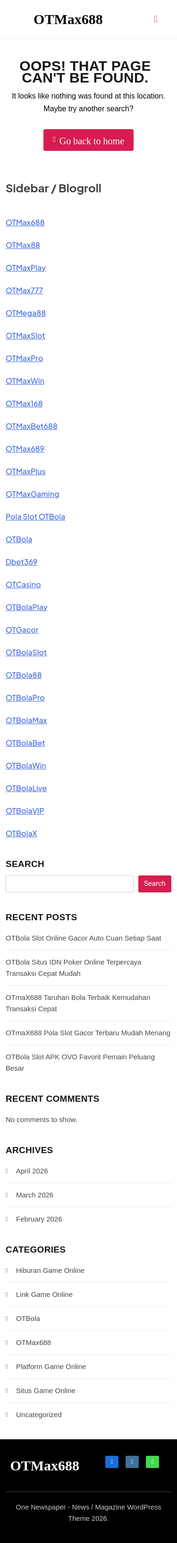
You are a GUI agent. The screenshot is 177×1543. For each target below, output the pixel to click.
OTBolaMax (26, 720)
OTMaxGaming (32, 494)
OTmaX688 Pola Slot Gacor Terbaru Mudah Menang (88, 1033)
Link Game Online (44, 1294)
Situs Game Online (46, 1390)
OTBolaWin (26, 765)
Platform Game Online (51, 1366)
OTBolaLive (26, 788)
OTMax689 (25, 449)
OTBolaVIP (25, 811)
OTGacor (22, 630)
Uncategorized (39, 1415)
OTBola (19, 539)
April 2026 (32, 1171)
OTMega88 (26, 313)
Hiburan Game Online (50, 1270)
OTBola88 (24, 675)
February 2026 (39, 1219)
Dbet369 (21, 562)
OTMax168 (24, 403)
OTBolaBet (25, 743)
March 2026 (34, 1195)
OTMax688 (68, 19)
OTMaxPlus (26, 471)
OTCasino (23, 584)
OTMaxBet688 (32, 426)
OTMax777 (24, 290)
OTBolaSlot (26, 652)
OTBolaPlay (27, 607)
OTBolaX (21, 833)
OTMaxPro (24, 358)
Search (25, 864)
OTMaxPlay (26, 267)
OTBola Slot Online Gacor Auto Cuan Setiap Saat (83, 938)
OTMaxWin (25, 381)
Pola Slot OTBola (35, 516)
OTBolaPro (25, 697)
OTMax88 (23, 245)
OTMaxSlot (25, 335)
